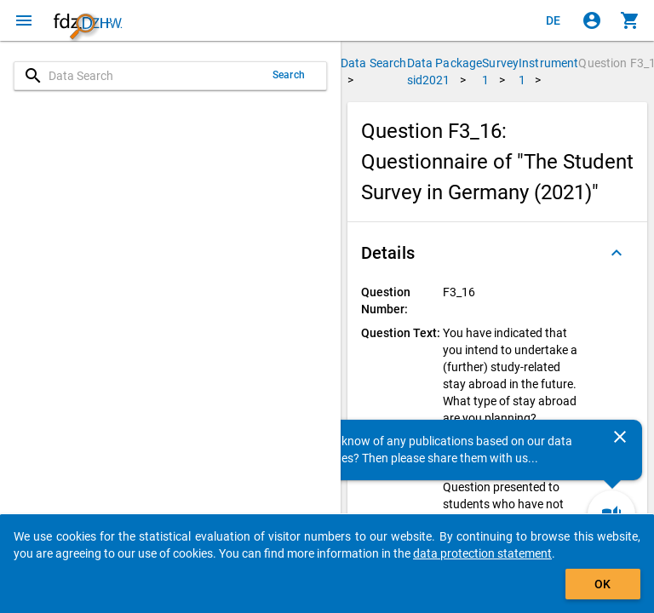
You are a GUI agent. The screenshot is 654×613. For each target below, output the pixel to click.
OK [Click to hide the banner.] (602, 584)
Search (288, 75)
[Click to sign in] (592, 20)
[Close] (620, 437)
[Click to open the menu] (24, 20)
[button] (497, 253)
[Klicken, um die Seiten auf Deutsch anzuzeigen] (553, 20)
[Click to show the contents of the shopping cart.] (630, 20)
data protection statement (482, 553)
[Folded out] (617, 253)
